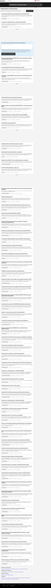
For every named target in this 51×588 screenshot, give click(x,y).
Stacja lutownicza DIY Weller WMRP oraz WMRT (11, 213)
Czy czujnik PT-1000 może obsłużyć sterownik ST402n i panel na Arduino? (15, 238)
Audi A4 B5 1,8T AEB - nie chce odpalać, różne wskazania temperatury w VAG (16, 279)
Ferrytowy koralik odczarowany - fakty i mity (10, 167)
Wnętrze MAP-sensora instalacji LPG (8, 122)
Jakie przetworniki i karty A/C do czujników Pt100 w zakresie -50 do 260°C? (16, 286)
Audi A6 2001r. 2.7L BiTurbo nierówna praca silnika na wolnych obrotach (15, 392)
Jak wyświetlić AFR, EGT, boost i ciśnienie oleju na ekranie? (12, 67)
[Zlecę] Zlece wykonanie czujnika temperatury (10, 500)
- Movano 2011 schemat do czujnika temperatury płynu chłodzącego (14, 320)
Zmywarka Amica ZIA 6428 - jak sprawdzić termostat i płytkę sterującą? (15, 13)
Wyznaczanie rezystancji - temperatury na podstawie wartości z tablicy (15, 464)
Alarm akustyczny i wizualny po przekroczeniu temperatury (12, 353)
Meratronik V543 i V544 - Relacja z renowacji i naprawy (12, 143)
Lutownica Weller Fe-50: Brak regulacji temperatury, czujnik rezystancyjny (15, 204)
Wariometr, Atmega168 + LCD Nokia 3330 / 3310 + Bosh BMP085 (14, 114)
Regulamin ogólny (20, 584)
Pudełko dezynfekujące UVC (6, 196)
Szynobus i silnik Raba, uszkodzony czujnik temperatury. (12, 456)
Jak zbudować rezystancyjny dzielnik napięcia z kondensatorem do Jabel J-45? (16, 362)
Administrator (4, 584)
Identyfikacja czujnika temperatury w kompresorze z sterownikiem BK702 (15, 230)
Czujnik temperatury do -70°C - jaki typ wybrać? (10, 385)
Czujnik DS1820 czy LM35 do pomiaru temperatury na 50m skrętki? (14, 408)
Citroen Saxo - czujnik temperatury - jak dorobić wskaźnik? (12, 370)
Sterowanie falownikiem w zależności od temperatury (11, 245)
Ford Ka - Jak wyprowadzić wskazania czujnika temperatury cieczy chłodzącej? (16, 423)
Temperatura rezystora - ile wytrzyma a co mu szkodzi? (12, 415)
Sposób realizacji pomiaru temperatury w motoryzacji (11, 151)
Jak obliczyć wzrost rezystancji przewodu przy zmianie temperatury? (14, 448)
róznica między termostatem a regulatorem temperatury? (12, 345)
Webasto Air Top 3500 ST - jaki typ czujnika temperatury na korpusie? (14, 160)
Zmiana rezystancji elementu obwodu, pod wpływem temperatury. (14, 541)
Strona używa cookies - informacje (28, 584)
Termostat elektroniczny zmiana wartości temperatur (11, 97)
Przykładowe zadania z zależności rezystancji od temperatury (13, 508)
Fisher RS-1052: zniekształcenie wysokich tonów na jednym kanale (14, 253)
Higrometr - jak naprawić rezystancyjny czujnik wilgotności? (13, 312)
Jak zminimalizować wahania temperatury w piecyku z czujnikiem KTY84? (15, 472)
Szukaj (41, 4)
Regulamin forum (14, 584)
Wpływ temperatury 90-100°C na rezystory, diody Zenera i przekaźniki (15, 559)
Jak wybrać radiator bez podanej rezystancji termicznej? (12, 524)
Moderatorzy (8, 584)
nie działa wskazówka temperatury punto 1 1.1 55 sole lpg (12, 378)
